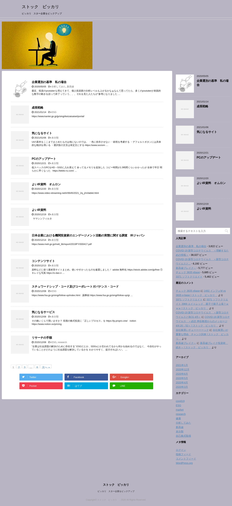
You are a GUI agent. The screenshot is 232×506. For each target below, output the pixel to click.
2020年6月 (182, 373)
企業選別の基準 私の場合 (49, 82)
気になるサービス (43, 312)
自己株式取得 (183, 435)
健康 (178, 418)
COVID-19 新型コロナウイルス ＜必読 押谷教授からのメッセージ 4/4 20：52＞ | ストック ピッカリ (203, 321)
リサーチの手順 (42, 337)
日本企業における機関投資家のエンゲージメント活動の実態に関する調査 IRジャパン (88, 235)
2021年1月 (182, 365)
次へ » (46, 367)
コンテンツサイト (43, 261)
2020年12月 (182, 369)
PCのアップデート (44, 158)
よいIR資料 (39, 209)
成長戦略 (37, 107)
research (62, 342)
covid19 (180, 401)
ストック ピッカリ (42, 7)
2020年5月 (182, 378)
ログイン (181, 450)
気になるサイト (42, 133)
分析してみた (58, 86)
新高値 (70, 86)
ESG (53, 112)
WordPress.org (184, 463)
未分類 (55, 137)
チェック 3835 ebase (188, 272)
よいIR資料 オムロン (46, 184)
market (180, 409)
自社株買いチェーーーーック (192, 330)
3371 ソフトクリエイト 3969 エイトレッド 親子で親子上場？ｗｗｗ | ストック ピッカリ (202, 304)
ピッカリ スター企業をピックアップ (116, 491)
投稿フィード (183, 454)
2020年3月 (182, 386)
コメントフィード (186, 458)
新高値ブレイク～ (186, 268)
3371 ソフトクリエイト (189, 276)
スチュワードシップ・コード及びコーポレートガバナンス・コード (75, 286)
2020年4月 (182, 382)
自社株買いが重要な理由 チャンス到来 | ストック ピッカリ (202, 334)
